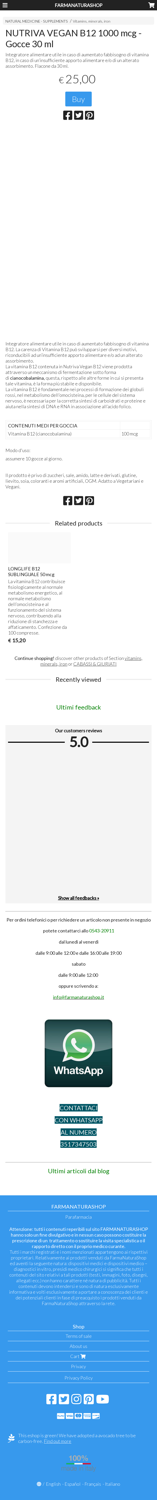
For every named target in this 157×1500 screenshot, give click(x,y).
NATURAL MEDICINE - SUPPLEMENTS (36, 21)
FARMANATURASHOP (78, 5)
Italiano (112, 1484)
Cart (78, 1356)
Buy (78, 99)
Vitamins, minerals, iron (91, 21)
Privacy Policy (79, 1378)
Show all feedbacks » (78, 898)
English (53, 1484)
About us (78, 1346)
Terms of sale (79, 1336)
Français (92, 1484)
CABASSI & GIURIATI (95, 664)
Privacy (78, 1366)
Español (73, 1484)
